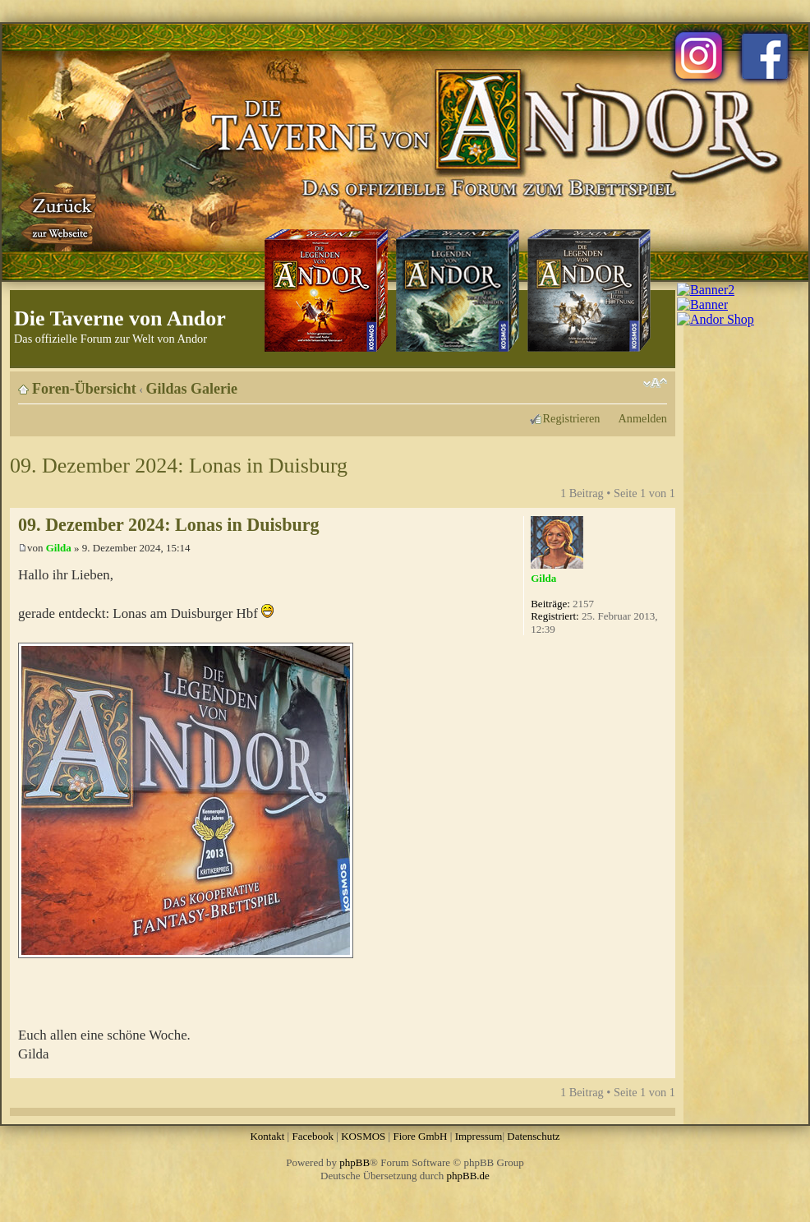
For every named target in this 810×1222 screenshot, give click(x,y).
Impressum (479, 1136)
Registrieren (572, 418)
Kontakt (267, 1136)
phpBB (354, 1162)
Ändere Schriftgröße (655, 383)
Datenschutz (533, 1136)
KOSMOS (363, 1136)
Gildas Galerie (192, 388)
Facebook (313, 1136)
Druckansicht (630, 383)
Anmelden (642, 418)
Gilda (58, 548)
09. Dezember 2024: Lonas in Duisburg (178, 465)
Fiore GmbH (420, 1136)
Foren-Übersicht (84, 388)
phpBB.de (468, 1175)
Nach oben (662, 1069)
